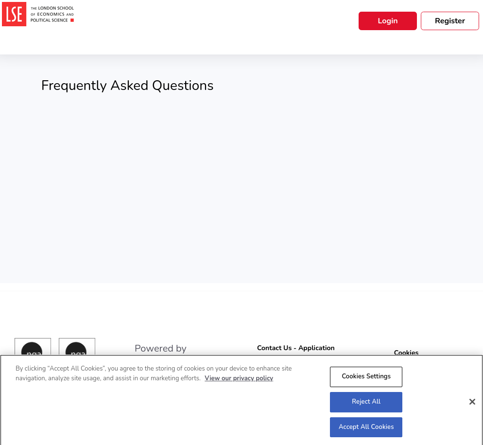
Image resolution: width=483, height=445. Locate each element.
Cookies (406, 352)
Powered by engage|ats (161, 354)
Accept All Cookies (366, 429)
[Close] (472, 403)
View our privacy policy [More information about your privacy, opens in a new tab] (239, 380)
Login (387, 21)
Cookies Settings (366, 378)
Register (450, 21)
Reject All (366, 403)
